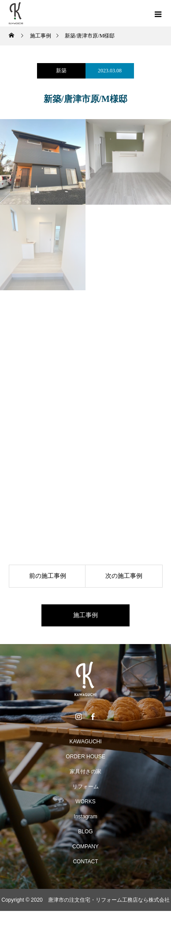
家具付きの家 (85, 771)
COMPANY (85, 846)
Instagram (85, 816)
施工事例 (85, 615)
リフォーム (85, 786)
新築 (61, 70)
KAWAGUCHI (85, 741)
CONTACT (85, 861)
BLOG (85, 831)
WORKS (85, 801)
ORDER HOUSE (85, 756)
